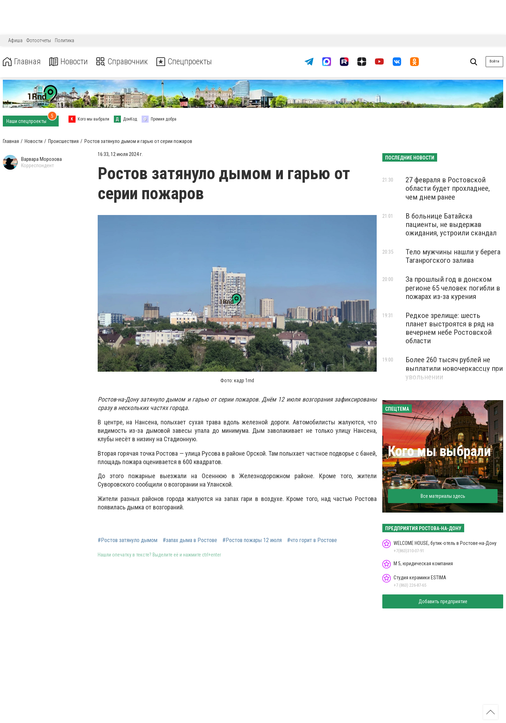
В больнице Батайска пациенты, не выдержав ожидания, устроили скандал (451, 224)
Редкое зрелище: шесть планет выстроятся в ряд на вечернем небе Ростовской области (450, 328)
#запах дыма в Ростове (190, 540)
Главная (22, 61)
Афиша (15, 40)
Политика (64, 40)
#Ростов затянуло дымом (127, 540)
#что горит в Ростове (312, 540)
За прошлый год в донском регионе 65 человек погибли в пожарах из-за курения (453, 287)
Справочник (124, 61)
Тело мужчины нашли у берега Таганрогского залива (453, 256)
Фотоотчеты (38, 40)
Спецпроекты (187, 61)
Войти (494, 61)
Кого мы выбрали (439, 451)
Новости (70, 61)
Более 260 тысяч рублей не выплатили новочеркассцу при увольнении (454, 368)
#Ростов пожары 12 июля (252, 540)
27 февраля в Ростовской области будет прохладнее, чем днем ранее (448, 188)
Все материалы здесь (443, 496)
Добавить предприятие (443, 601)
